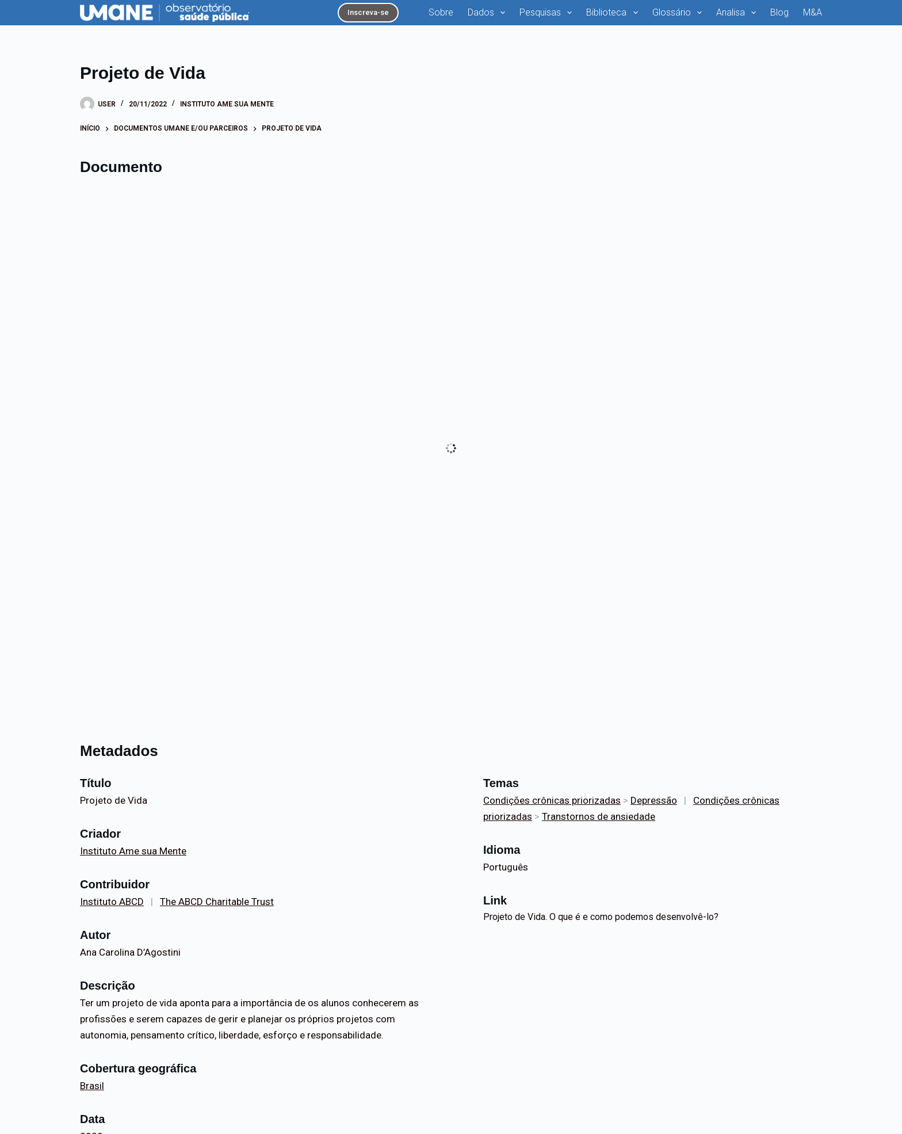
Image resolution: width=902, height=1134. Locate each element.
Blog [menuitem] (779, 12)
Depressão (653, 800)
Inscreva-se (368, 12)
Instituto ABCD (112, 901)
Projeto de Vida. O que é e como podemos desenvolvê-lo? (600, 916)
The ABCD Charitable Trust (217, 901)
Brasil (92, 1085)
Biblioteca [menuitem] (614, 13)
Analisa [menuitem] (738, 13)
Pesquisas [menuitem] (547, 13)
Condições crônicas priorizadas (552, 800)
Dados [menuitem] (489, 13)
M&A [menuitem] (812, 12)
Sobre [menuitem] (441, 12)
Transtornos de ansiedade (598, 816)
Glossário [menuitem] (679, 13)
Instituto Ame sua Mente (227, 104)
